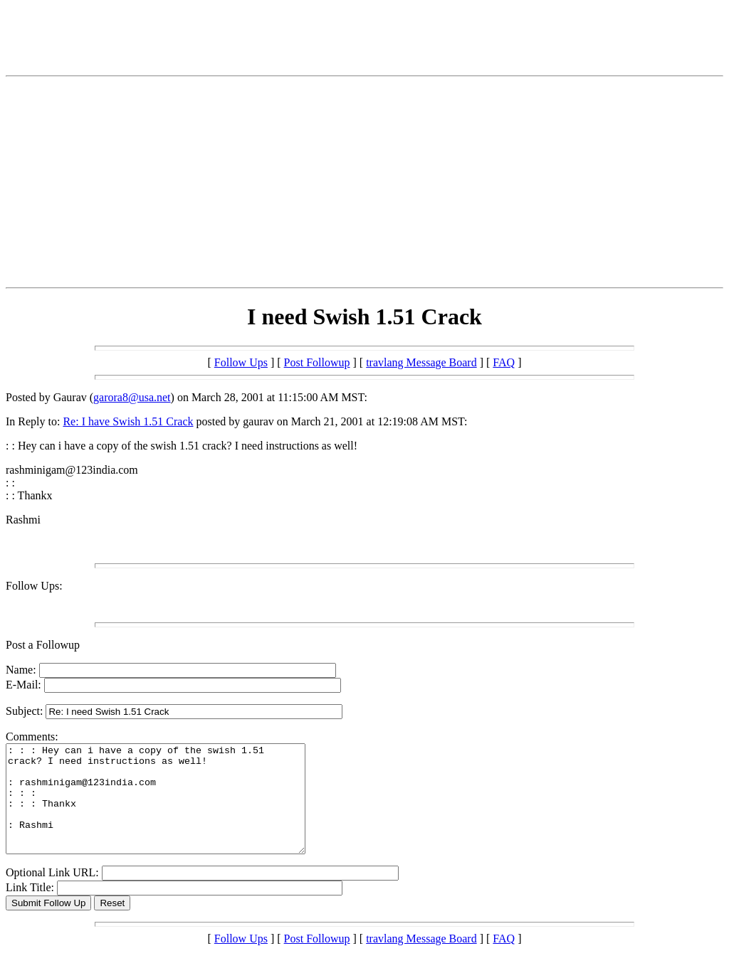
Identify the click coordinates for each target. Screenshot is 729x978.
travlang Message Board (421, 362)
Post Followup (317, 362)
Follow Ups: (34, 586)
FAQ (504, 362)
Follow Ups (241, 362)
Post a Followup (43, 645)
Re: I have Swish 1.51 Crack (128, 421)
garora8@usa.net (131, 397)
